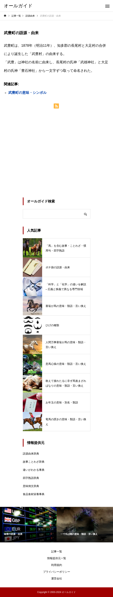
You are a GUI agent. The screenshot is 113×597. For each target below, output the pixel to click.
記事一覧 (56, 551)
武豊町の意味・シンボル (27, 93)
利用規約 (56, 565)
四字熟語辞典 (31, 477)
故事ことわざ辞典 (33, 461)
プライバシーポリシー (56, 571)
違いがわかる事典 (33, 469)
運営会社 (56, 578)
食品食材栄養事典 (33, 494)
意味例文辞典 (31, 486)
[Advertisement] (56, 153)
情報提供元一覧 (56, 558)
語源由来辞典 (31, 453)
